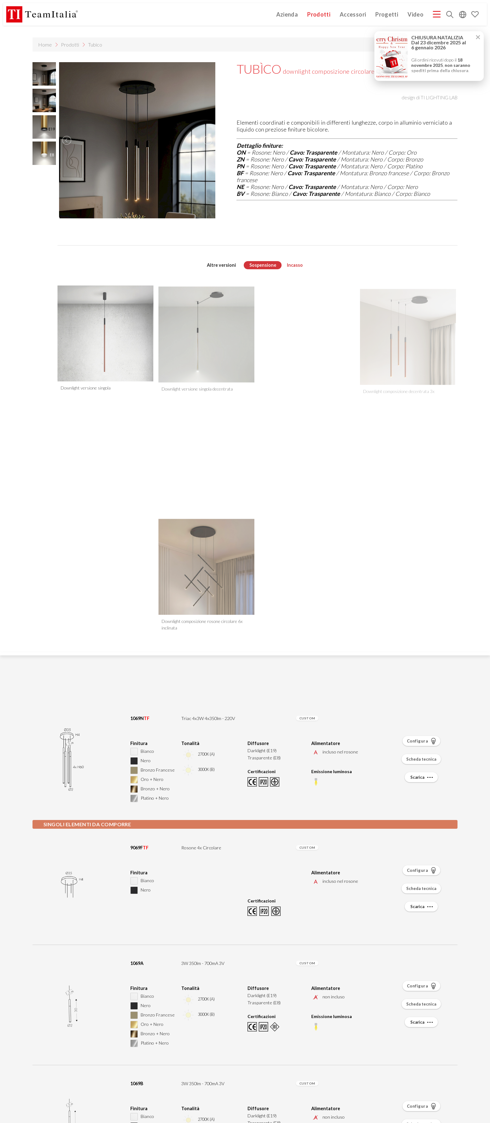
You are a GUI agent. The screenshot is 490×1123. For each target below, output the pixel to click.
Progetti (386, 14)
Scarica (422, 777)
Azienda (287, 14)
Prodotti (318, 14)
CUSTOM (307, 718)
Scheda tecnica (421, 759)
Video (415, 14)
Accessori (353, 14)
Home (45, 44)
